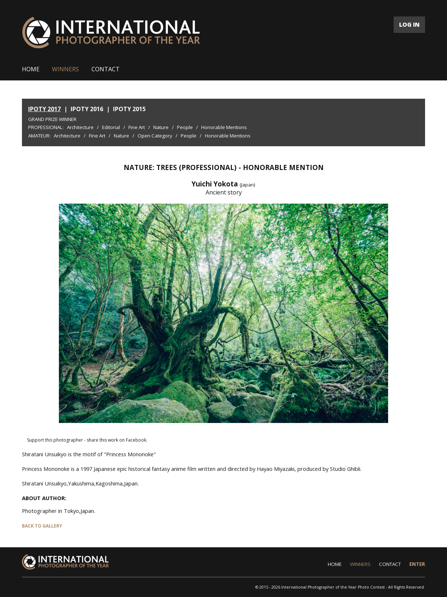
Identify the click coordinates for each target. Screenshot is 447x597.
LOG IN (409, 24)
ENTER (417, 564)
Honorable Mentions (224, 127)
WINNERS (65, 69)
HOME (31, 69)
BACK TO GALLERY (42, 526)
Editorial (111, 127)
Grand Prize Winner (52, 119)
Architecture (80, 127)
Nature (161, 127)
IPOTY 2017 (44, 109)
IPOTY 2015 (129, 109)
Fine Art (136, 127)
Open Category (155, 135)
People (185, 127)
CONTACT (105, 69)
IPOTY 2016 (87, 109)
